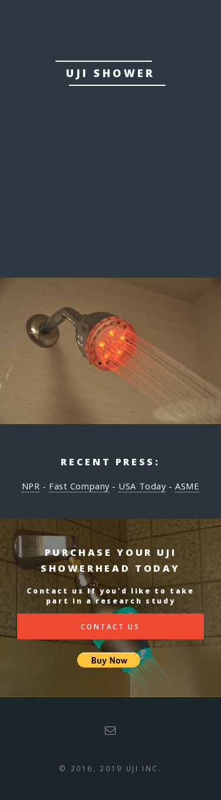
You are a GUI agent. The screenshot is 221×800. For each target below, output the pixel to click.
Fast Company (79, 486)
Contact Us (110, 626)
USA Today (142, 486)
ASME (187, 486)
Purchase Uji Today (111, 200)
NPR (31, 486)
